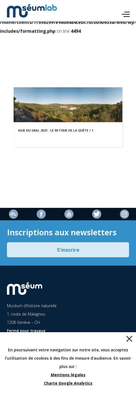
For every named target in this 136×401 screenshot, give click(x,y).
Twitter (96, 214)
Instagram (124, 214)
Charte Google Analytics (68, 383)
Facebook (41, 214)
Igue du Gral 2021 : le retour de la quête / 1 (55, 130)
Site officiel (13, 214)
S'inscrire (68, 249)
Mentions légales (68, 374)
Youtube (69, 214)
